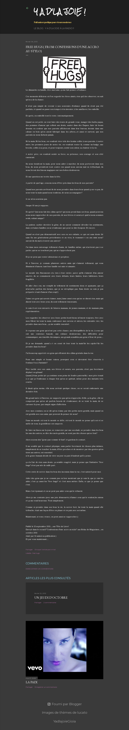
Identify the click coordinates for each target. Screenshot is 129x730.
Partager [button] (29, 550)
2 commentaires (49, 603)
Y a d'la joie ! (60, 11)
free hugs (36, 553)
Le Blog (38, 28)
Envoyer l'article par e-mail (45, 550)
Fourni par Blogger (64, 704)
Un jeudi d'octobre (51, 597)
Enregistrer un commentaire (39, 569)
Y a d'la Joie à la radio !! (59, 28)
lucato (82, 712)
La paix (31, 682)
